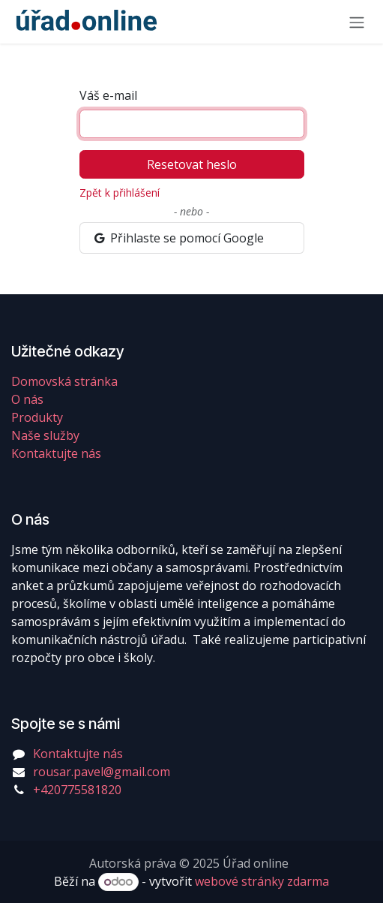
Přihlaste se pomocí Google (178, 238)
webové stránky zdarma (262, 881)
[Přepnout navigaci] (357, 22)
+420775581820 (77, 789)
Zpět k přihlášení (119, 192)
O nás (27, 399)
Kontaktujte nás (56, 453)
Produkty (37, 417)
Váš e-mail (108, 95)
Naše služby (45, 435)
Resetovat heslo (192, 164)
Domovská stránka (64, 381)
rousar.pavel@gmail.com (101, 771)
